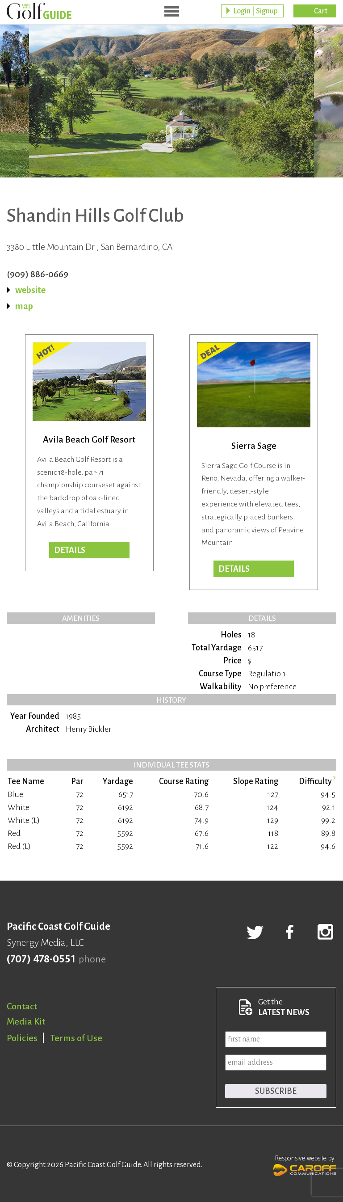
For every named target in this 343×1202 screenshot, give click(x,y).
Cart (320, 11)
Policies (22, 1038)
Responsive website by (304, 1164)
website (30, 290)
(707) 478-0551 (41, 959)
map (24, 306)
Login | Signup (255, 11)
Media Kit (26, 1021)
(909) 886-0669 (37, 274)
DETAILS (234, 569)
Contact (22, 1006)
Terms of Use (76, 1038)
